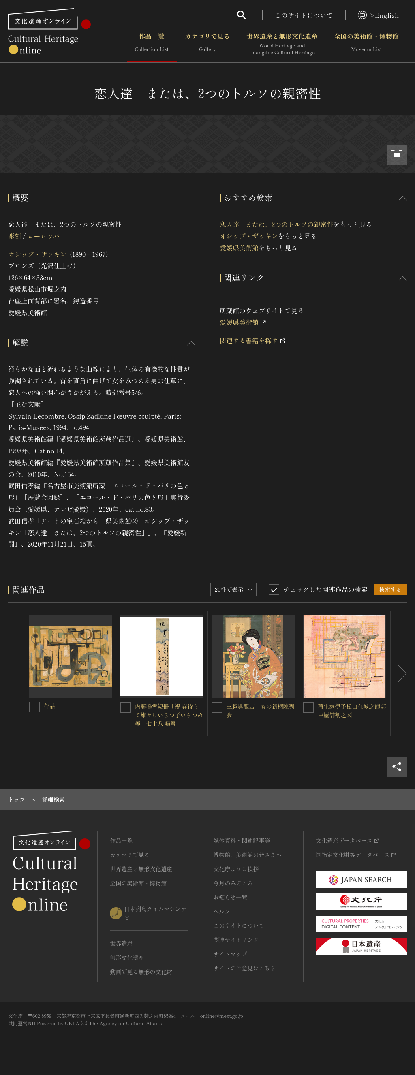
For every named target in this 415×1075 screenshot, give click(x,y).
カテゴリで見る (207, 44)
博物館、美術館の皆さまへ (247, 855)
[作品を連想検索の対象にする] (34, 707)
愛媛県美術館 (239, 247)
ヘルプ (221, 911)
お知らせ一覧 (230, 897)
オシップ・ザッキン (37, 254)
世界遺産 (121, 943)
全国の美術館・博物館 (366, 44)
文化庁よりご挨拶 (236, 869)
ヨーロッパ (43, 236)
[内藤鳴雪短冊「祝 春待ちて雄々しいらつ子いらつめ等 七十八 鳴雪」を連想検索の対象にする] (125, 707)
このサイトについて (304, 15)
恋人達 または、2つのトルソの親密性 (276, 224)
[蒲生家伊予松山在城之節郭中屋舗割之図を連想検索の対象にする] (308, 707)
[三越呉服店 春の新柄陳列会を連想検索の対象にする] (217, 707)
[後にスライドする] (399, 673)
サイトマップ (230, 954)
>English (378, 15)
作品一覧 (152, 44)
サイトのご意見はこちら (244, 968)
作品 (49, 706)
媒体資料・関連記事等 (241, 840)
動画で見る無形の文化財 (141, 972)
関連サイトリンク (236, 940)
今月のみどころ (233, 883)
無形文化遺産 (127, 957)
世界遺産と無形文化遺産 (282, 44)
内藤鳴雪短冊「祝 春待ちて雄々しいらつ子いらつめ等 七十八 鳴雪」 (169, 714)
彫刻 (14, 236)
